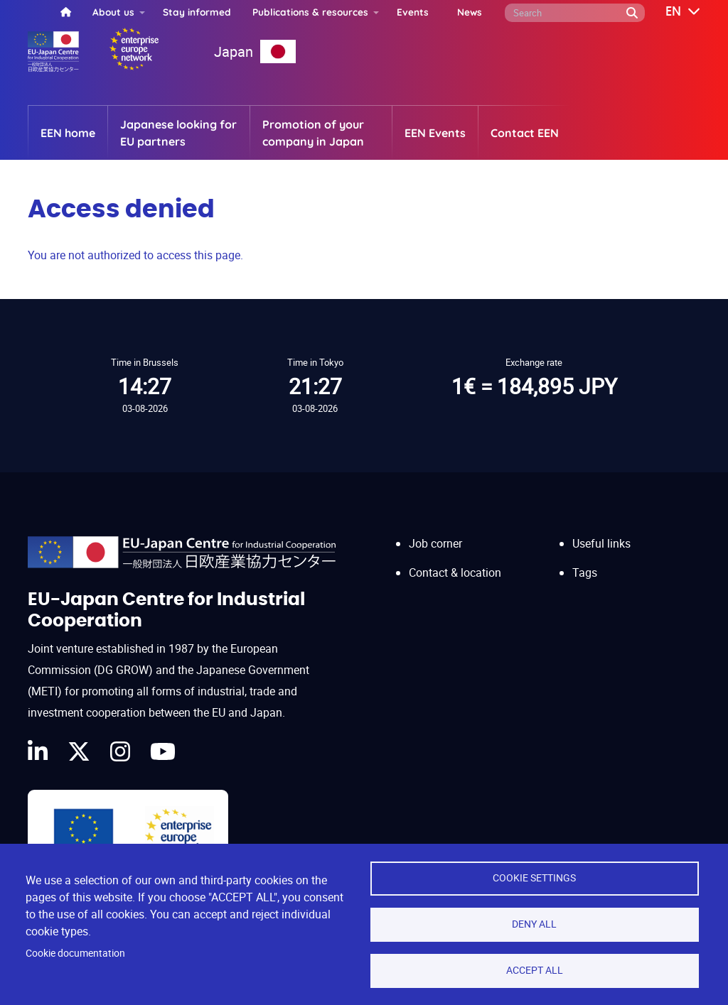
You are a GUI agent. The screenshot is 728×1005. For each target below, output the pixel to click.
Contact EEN (525, 133)
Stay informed (197, 12)
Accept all (534, 970)
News (469, 12)
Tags (584, 572)
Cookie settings (534, 877)
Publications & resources (310, 12)
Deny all (534, 924)
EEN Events (435, 133)
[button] (672, 12)
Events (413, 12)
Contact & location (455, 572)
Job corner (435, 543)
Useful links (601, 543)
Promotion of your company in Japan (313, 132)
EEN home (68, 133)
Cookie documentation (75, 953)
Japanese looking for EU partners (178, 132)
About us (113, 12)
